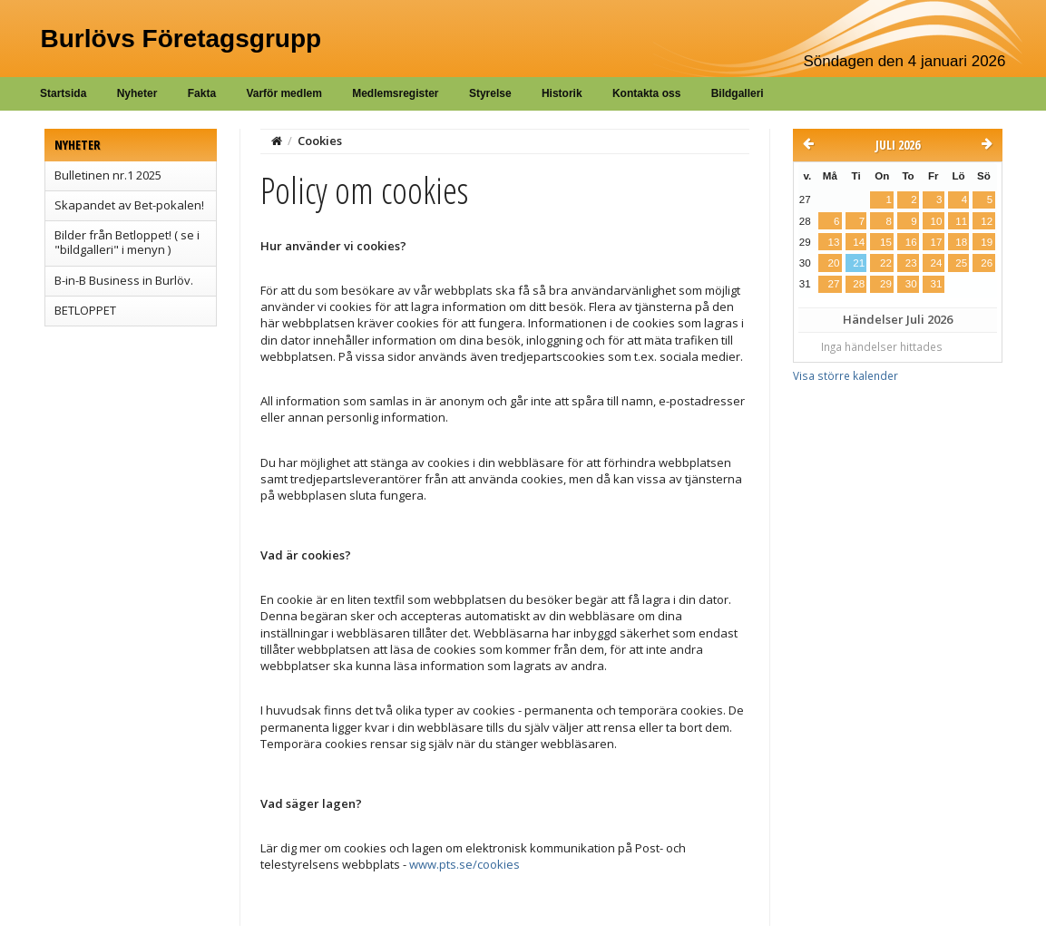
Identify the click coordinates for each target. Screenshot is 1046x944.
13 (834, 242)
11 (961, 221)
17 (936, 242)
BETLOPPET (85, 310)
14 (859, 242)
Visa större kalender (845, 375)
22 (886, 263)
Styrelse (490, 93)
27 (834, 283)
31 (936, 283)
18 (961, 242)
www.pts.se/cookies (464, 864)
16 (911, 242)
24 (936, 263)
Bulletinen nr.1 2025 (107, 175)
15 (886, 242)
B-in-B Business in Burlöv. (123, 280)
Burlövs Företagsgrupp (181, 38)
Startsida (63, 93)
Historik (562, 93)
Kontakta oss (646, 93)
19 (986, 242)
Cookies (320, 140)
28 (859, 283)
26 (986, 263)
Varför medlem (283, 93)
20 (834, 263)
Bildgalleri (737, 93)
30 (911, 283)
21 (859, 263)
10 (936, 221)
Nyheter (137, 93)
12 (986, 221)
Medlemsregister (395, 93)
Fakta (202, 93)
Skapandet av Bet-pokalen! (129, 205)
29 (886, 283)
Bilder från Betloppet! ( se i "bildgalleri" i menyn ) (127, 242)
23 (911, 263)
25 (961, 263)
